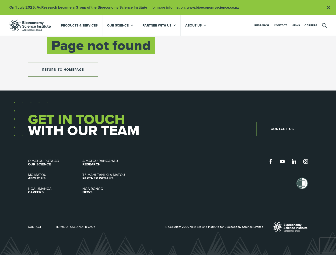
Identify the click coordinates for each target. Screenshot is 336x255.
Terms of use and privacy (75, 226)
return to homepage (63, 69)
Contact (280, 25)
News (296, 25)
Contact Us (282, 129)
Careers (310, 25)
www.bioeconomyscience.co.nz (214, 7)
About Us (55, 176)
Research (261, 25)
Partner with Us (109, 176)
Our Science (55, 162)
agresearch (30, 25)
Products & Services (79, 25)
